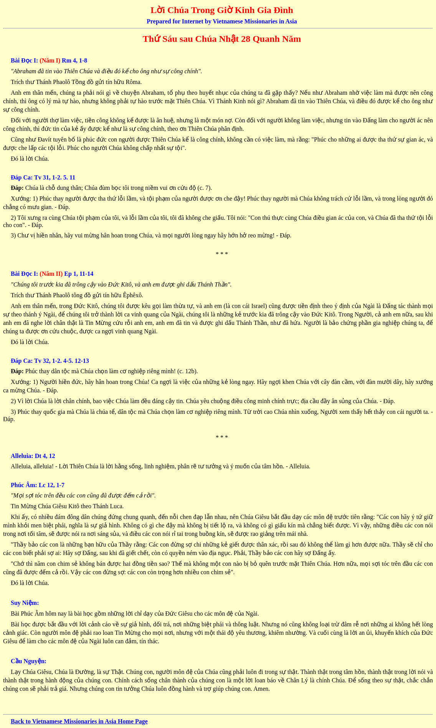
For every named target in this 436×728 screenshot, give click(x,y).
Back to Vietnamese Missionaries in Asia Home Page (79, 721)
